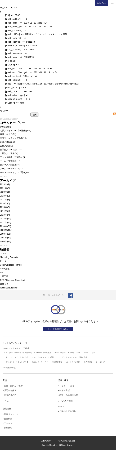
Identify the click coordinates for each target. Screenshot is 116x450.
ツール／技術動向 (8, 161)
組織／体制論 (6, 142)
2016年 (3, 203)
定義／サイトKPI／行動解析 (13, 130)
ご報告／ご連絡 (7, 153)
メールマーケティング (10, 168)
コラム (6, 401)
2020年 (3, 192)
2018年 (3, 196)
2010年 (3, 226)
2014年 (3, 211)
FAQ (61, 407)
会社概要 (8, 418)
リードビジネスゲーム (53, 295)
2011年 (3, 222)
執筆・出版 (64, 390)
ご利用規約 (46, 440)
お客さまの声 (10, 395)
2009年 (3, 230)
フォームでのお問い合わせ (58, 329)
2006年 (3, 241)
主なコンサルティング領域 (16, 348)
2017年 (3, 199)
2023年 (3, 184)
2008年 (3, 234)
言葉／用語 (5, 146)
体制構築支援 (57, 362)
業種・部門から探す (13, 386)
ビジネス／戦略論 (8, 165)
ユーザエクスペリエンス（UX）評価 (73, 357)
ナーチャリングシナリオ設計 (17, 357)
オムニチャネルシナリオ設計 (43, 357)
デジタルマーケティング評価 (17, 362)
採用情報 (8, 428)
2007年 (3, 238)
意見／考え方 (6, 134)
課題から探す (10, 390)
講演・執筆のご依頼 (68, 395)
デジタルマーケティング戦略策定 (19, 353)
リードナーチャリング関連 (12, 172)
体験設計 (4, 127)
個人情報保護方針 (67, 440)
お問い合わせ (101, 3)
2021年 (3, 188)
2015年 (3, 207)
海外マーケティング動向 (11, 138)
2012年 (3, 218)
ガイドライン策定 (73, 362)
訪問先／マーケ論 (8, 149)
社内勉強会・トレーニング (94, 362)
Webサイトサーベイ (40, 362)
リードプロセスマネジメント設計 (82, 353)
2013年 (3, 215)
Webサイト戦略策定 (43, 353)
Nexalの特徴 (10, 368)
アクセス (8, 423)
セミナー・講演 (66, 386)
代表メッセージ (11, 414)
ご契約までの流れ (67, 411)
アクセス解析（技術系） (11, 157)
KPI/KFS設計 (60, 353)
